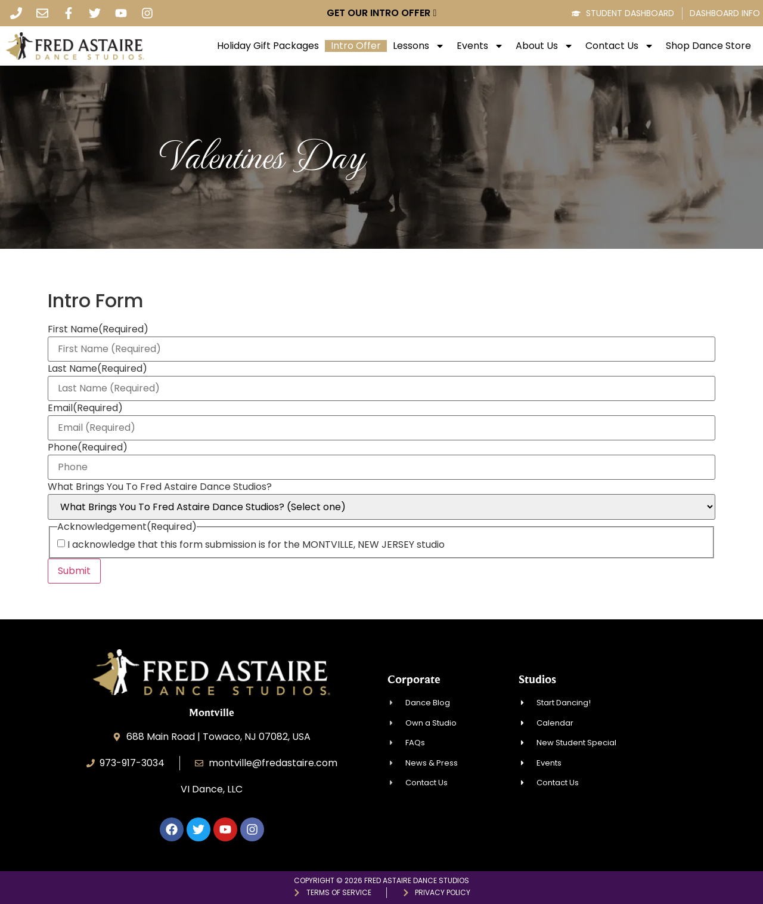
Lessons (419, 46)
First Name (98, 329)
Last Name (97, 369)
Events (480, 46)
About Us (544, 46)
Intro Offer (356, 46)
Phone (88, 447)
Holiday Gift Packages (268, 46)
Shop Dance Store (708, 46)
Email (85, 408)
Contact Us (619, 46)
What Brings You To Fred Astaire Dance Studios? (160, 487)
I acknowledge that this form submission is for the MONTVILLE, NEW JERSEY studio (256, 545)
